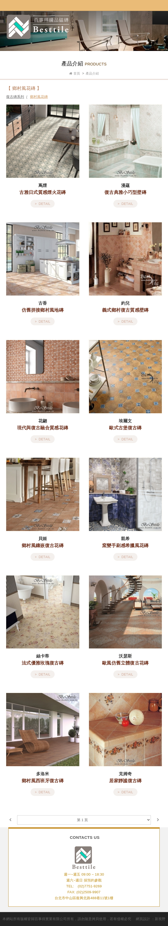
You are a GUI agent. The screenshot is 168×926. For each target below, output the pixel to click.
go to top (84, 921)
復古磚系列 (15, 97)
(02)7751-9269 (90, 886)
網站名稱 (38, 27)
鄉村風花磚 (39, 97)
